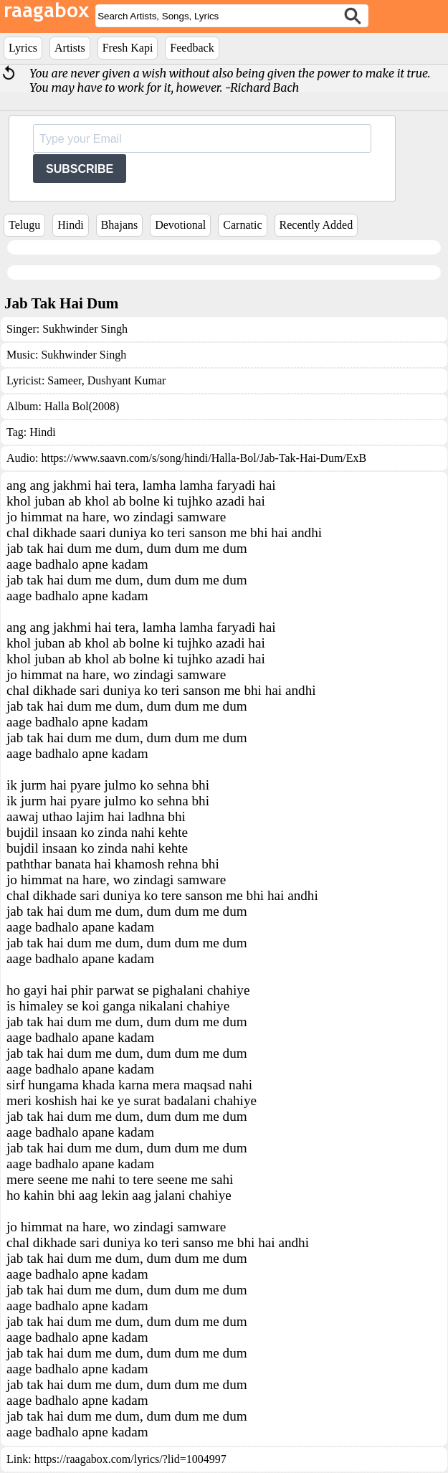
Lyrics (23, 48)
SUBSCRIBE (79, 169)
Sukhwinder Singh (85, 329)
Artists (69, 48)
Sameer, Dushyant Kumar (106, 380)
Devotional (180, 225)
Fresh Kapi (128, 48)
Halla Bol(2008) (81, 406)
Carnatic (242, 225)
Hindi (70, 225)
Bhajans (119, 225)
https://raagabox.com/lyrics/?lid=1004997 (130, 1459)
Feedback (192, 48)
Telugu (24, 225)
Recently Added (316, 225)
